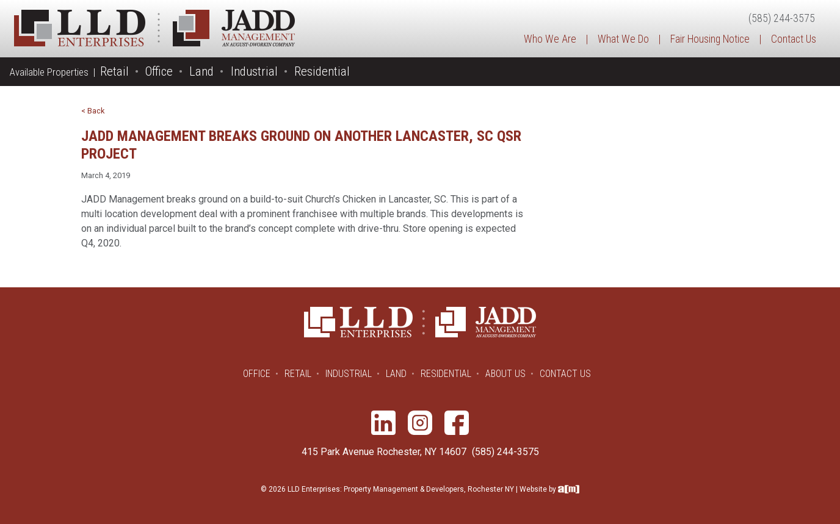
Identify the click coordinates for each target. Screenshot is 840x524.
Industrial (254, 71)
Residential (322, 71)
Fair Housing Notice (710, 39)
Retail (114, 71)
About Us (505, 373)
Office (159, 71)
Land (201, 71)
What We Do (623, 39)
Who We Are (550, 39)
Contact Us (793, 39)
